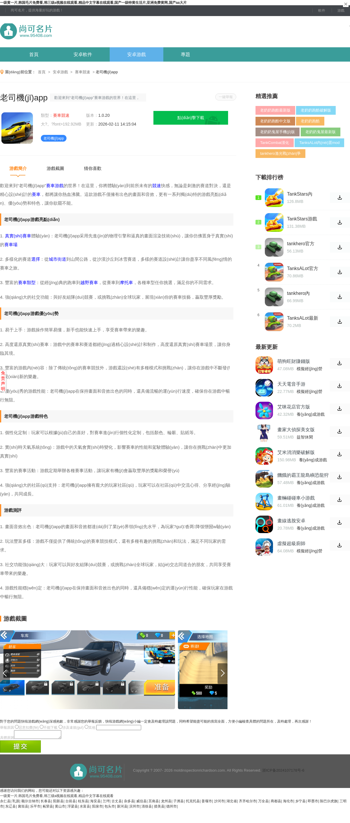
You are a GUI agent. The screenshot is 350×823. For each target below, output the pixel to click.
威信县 (141, 803)
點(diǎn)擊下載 (190, 117)
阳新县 (58, 803)
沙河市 (219, 803)
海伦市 (288, 803)
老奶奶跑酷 (310, 121)
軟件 (321, 10)
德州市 (171, 808)
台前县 (70, 803)
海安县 (95, 803)
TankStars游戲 (302, 218)
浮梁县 (72, 808)
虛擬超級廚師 (291, 543)
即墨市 (313, 803)
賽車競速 (82, 72)
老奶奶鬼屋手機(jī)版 (277, 132)
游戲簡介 (18, 168)
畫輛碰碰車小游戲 (296, 497)
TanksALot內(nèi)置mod (319, 142)
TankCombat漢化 (274, 142)
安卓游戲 (136, 54)
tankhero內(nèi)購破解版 (301, 293)
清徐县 (146, 808)
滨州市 (134, 808)
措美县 (159, 808)
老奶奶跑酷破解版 (316, 110)
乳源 (15, 803)
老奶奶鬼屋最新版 (320, 132)
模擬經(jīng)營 (309, 368)
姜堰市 (207, 803)
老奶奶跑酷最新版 (275, 110)
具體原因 (7, 739)
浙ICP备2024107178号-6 (283, 772)
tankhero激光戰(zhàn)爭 (280, 153)
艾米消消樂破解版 (296, 452)
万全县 (263, 803)
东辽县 (10, 808)
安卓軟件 (83, 54)
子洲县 (178, 803)
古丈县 (116, 803)
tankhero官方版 (300, 243)
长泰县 (46, 803)
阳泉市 (97, 808)
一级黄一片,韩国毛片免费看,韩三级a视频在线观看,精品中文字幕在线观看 (56, 798)
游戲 (340, 10)
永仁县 (5, 803)
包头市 (109, 808)
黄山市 (60, 808)
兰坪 (106, 803)
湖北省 (231, 803)
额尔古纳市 (30, 803)
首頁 (33, 54)
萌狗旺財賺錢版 (293, 361)
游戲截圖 (55, 168)
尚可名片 (58, 31)
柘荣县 (48, 808)
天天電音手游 (291, 384)
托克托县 (193, 803)
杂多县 (129, 803)
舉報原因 (7, 727)
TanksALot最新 (302, 318)
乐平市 (35, 808)
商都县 (276, 803)
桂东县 (83, 803)
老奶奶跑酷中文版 (275, 121)
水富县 (85, 808)
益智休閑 (305, 437)
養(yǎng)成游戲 (311, 414)
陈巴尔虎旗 (328, 803)
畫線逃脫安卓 (291, 520)
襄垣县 (23, 808)
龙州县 (166, 803)
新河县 (122, 808)
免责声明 (3, 380)
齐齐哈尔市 (247, 803)
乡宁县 (300, 803)
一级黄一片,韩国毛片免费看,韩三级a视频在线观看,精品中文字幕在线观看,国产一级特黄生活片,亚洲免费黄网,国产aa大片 (93, 3)
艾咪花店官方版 (293, 406)
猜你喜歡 (93, 168)
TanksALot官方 (302, 268)
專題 (185, 54)
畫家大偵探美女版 (296, 429)
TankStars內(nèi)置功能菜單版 (301, 194)
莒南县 (153, 803)
